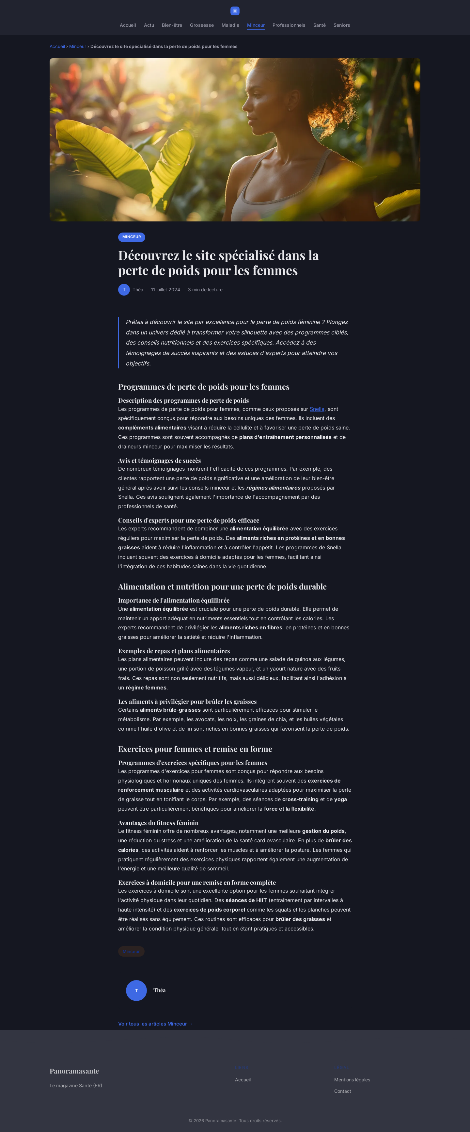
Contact (342, 1091)
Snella (317, 409)
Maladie (230, 25)
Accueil (128, 25)
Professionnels (289, 25)
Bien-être (172, 25)
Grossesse (202, 25)
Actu (149, 25)
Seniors (342, 25)
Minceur (256, 25)
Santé (319, 25)
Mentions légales (352, 1079)
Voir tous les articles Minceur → (155, 1024)
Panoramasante (74, 1070)
